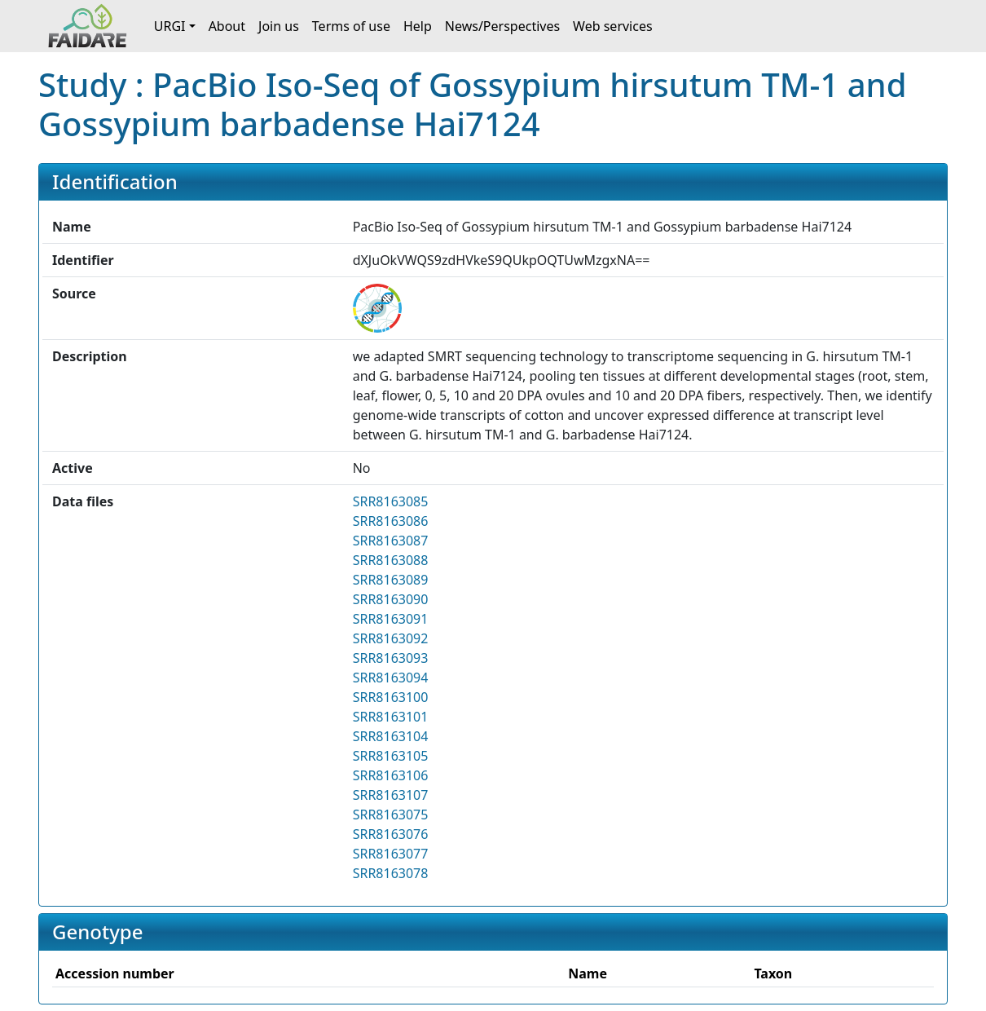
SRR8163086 (391, 521)
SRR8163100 (391, 697)
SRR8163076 (391, 834)
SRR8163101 (391, 717)
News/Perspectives (502, 26)
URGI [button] (170, 26)
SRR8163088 (391, 560)
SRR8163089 (391, 580)
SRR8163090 (391, 599)
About (227, 26)
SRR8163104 (391, 736)
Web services (613, 26)
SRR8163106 (391, 775)
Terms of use (351, 26)
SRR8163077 (391, 854)
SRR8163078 (391, 873)
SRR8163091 (391, 619)
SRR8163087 (391, 541)
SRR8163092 (391, 638)
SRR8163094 (391, 678)
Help (417, 26)
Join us (278, 26)
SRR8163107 (391, 795)
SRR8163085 (391, 501)
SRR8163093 (391, 658)
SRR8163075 (391, 814)
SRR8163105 (391, 756)
